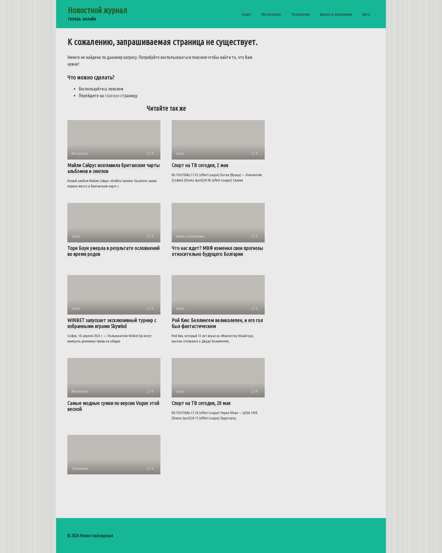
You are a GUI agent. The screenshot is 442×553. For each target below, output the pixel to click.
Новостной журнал (97, 10)
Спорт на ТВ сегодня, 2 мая (200, 165)
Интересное (271, 14)
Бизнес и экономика (336, 14)
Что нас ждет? (217, 251)
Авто (366, 14)
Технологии (300, 14)
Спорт (246, 14)
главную (112, 95)
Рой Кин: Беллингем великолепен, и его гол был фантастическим (217, 323)
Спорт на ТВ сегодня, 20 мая (201, 403)
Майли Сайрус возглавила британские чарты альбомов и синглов (113, 168)
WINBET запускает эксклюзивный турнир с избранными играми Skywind (111, 323)
